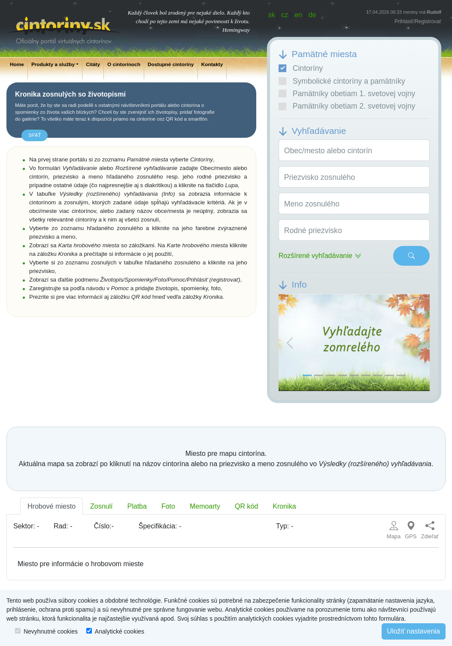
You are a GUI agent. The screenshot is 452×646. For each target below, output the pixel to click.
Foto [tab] (168, 506)
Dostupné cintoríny (171, 64)
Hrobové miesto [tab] (51, 506)
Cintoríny (301, 68)
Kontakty (212, 64)
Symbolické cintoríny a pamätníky (342, 81)
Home (17, 64)
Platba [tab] (137, 506)
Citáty (93, 64)
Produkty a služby (53, 64)
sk (271, 14)
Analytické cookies (119, 631)
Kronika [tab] (284, 506)
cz (284, 14)
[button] (290, 342)
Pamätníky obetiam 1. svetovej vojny (347, 93)
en (298, 14)
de (312, 14)
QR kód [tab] (246, 506)
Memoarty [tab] (205, 506)
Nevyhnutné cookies (51, 631)
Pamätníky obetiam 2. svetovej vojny (347, 106)
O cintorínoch (123, 64)
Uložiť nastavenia (413, 631)
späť (34, 135)
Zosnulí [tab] (101, 506)
